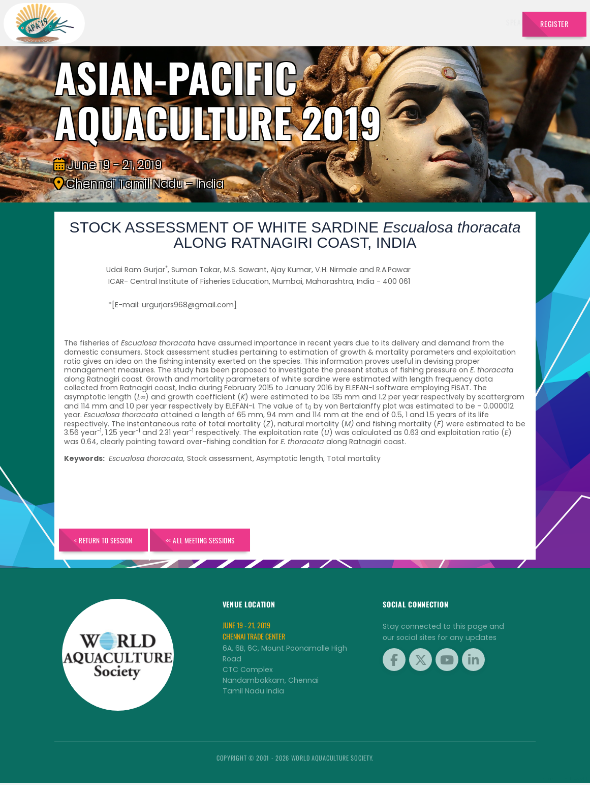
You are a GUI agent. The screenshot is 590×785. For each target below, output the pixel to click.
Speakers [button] (225, 22)
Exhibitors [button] (274, 22)
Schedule (323, 22)
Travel (497, 22)
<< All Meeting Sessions (220, 540)
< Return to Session (110, 540)
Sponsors (365, 22)
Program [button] (455, 22)
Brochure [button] (408, 22)
